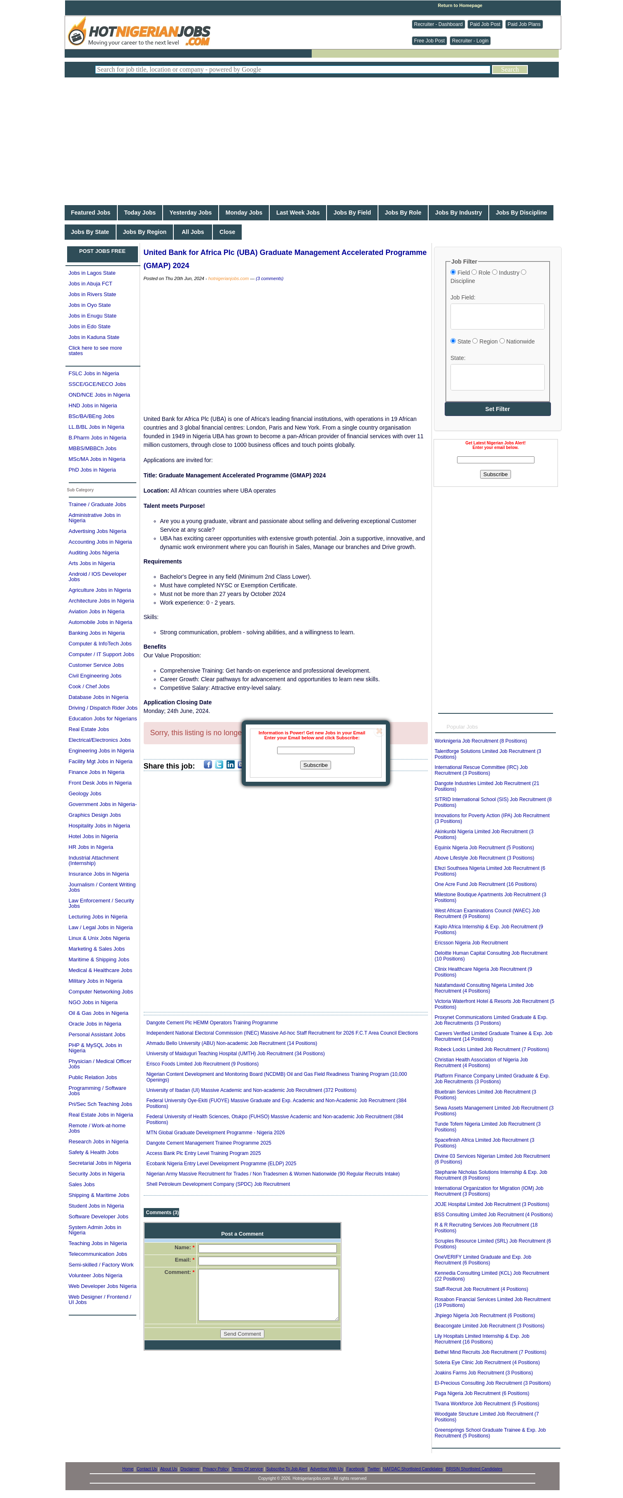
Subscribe (315, 765)
